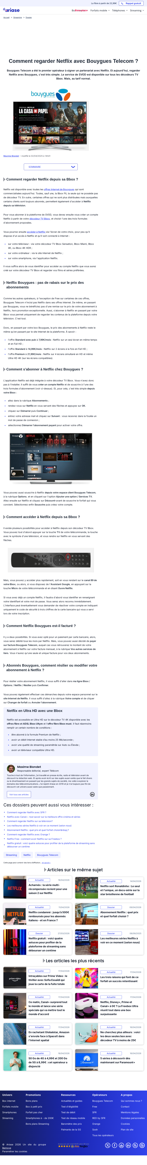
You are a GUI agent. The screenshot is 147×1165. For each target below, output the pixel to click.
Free (94, 1108)
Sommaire (35, 166)
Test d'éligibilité (69, 1108)
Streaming (11, 856)
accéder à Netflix (36, 231)
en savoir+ (46, 864)
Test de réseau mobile (73, 1119)
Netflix (27, 856)
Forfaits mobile (10, 1108)
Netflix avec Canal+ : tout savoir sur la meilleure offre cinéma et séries (45, 817)
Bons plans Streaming (37, 1125)
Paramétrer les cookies (14, 1153)
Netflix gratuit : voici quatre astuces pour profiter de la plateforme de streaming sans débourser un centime (50, 846)
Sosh (95, 1131)
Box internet (8, 1102)
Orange (96, 1125)
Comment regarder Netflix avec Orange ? (29, 835)
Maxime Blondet (11, 156)
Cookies (125, 1125)
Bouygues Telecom (47, 856)
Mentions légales (130, 1113)
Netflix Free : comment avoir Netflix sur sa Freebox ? (35, 840)
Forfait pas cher (34, 1113)
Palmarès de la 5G (71, 1131)
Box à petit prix (34, 1108)
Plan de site (127, 1131)
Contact (125, 1108)
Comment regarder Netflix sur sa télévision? (31, 821)
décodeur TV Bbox (39, 218)
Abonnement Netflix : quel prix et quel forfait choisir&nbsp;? (39, 831)
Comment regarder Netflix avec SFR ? (27, 812)
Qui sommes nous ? (131, 1102)
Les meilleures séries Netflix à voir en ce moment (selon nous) (40, 826)
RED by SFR (98, 1119)
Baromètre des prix (71, 1125)
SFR (94, 1113)
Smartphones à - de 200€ (40, 1119)
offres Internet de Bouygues (59, 189)
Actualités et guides (71, 1102)
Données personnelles (133, 1119)
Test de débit (68, 1113)
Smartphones (9, 1113)
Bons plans (31, 1102)
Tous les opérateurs (103, 1136)
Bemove (6, 1149)
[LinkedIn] (92, 794)
